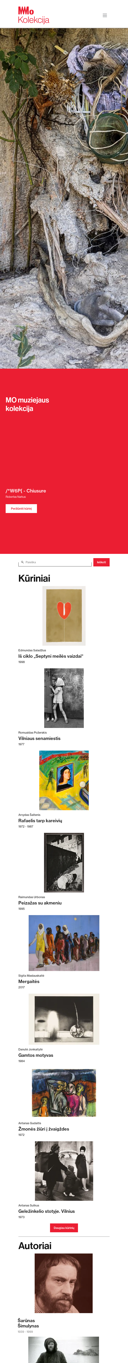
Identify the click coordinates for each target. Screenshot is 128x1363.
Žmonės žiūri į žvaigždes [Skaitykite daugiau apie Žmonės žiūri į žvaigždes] (43, 1129)
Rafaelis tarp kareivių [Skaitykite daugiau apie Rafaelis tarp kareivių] (40, 820)
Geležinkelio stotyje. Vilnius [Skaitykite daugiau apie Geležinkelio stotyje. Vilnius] (46, 1211)
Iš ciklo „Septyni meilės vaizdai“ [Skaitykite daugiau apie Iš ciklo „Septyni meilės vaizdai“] (50, 656)
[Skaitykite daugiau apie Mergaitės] (64, 943)
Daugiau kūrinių (64, 1228)
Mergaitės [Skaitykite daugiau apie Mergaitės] (28, 981)
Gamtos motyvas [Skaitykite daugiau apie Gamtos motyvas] (35, 1055)
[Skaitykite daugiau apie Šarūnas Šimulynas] (64, 1285)
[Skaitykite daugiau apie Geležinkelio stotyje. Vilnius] (64, 1171)
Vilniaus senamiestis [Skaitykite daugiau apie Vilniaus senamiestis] (39, 738)
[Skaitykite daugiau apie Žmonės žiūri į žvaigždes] (64, 1093)
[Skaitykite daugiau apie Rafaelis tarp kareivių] (64, 780)
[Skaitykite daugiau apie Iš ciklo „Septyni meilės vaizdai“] (64, 616)
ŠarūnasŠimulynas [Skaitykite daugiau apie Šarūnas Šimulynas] (28, 1323)
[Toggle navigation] (105, 15)
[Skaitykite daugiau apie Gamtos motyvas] (64, 1019)
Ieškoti (101, 562)
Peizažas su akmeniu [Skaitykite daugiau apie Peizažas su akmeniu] (40, 903)
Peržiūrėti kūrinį (21, 508)
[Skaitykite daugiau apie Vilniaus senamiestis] (64, 698)
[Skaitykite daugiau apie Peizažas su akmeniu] (64, 862)
